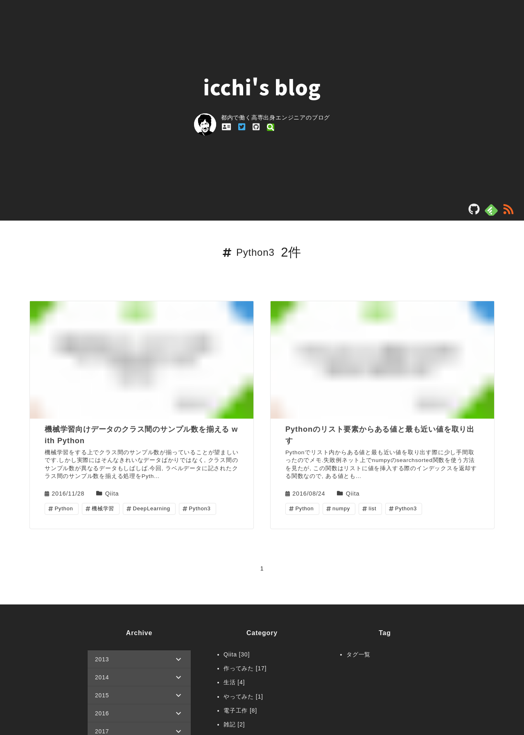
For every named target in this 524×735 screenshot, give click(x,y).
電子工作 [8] (240, 710)
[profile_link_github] (256, 127)
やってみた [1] (243, 696)
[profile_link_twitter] (241, 127)
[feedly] (491, 209)
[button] (139, 659)
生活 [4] (234, 682)
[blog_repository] (474, 212)
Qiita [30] (237, 654)
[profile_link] (207, 125)
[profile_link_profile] (226, 127)
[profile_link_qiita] (270, 127)
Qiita (112, 492)
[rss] (508, 212)
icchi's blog (262, 86)
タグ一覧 (358, 654)
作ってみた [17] (245, 668)
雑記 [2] (234, 724)
